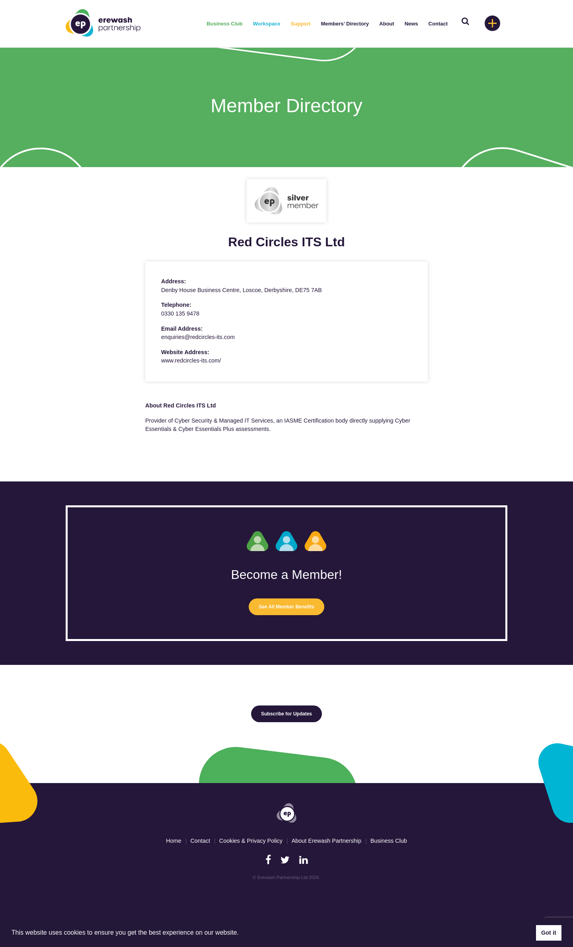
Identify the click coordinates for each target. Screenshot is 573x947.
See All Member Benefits (286, 607)
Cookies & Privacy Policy (251, 841)
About (386, 24)
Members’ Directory (345, 24)
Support (301, 24)
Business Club (224, 24)
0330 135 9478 (180, 313)
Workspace (266, 24)
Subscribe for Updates (286, 714)
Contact (438, 24)
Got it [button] (548, 932)
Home (173, 841)
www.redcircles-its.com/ (191, 360)
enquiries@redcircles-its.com (198, 337)
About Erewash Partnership (326, 841)
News (411, 24)
